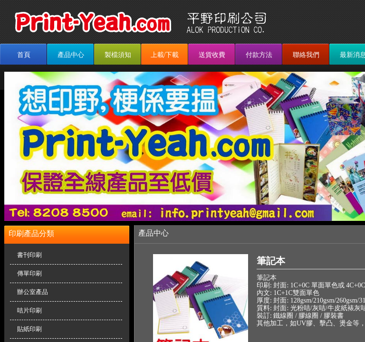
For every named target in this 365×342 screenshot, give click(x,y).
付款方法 (259, 54)
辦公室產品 (32, 291)
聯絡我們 (306, 54)
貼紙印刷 (29, 328)
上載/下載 (165, 54)
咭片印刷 (29, 310)
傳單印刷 (29, 273)
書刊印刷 (29, 254)
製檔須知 (118, 54)
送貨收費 (212, 54)
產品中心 (71, 54)
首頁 (23, 54)
